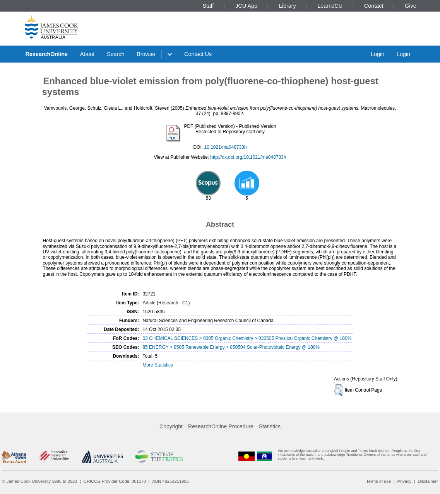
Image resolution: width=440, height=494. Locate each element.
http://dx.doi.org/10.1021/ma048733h (248, 157)
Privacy (404, 481)
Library (287, 6)
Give (410, 6)
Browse (146, 54)
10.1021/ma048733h (225, 147)
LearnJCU (329, 6)
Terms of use (378, 481)
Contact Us (198, 54)
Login (377, 54)
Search (116, 54)
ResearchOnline (46, 54)
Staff (208, 6)
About (87, 54)
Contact (374, 6)
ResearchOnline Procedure (220, 426)
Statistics (270, 426)
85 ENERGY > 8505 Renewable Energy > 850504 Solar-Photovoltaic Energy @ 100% (231, 347)
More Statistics (157, 365)
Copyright (171, 426)
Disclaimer (428, 481)
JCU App (246, 6)
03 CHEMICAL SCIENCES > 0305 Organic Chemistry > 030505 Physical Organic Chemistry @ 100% (246, 338)
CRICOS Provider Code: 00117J (115, 481)
